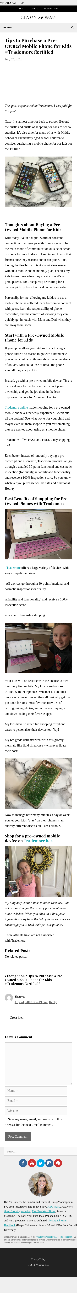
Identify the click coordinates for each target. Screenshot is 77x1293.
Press (35, 9)
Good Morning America (17, 1211)
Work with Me (51, 9)
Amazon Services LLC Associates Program (54, 1237)
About (22, 9)
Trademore (13, 567)
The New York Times (43, 1211)
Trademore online (16, 407)
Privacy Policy (38, 1259)
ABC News (53, 1206)
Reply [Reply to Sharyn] (53, 1002)
